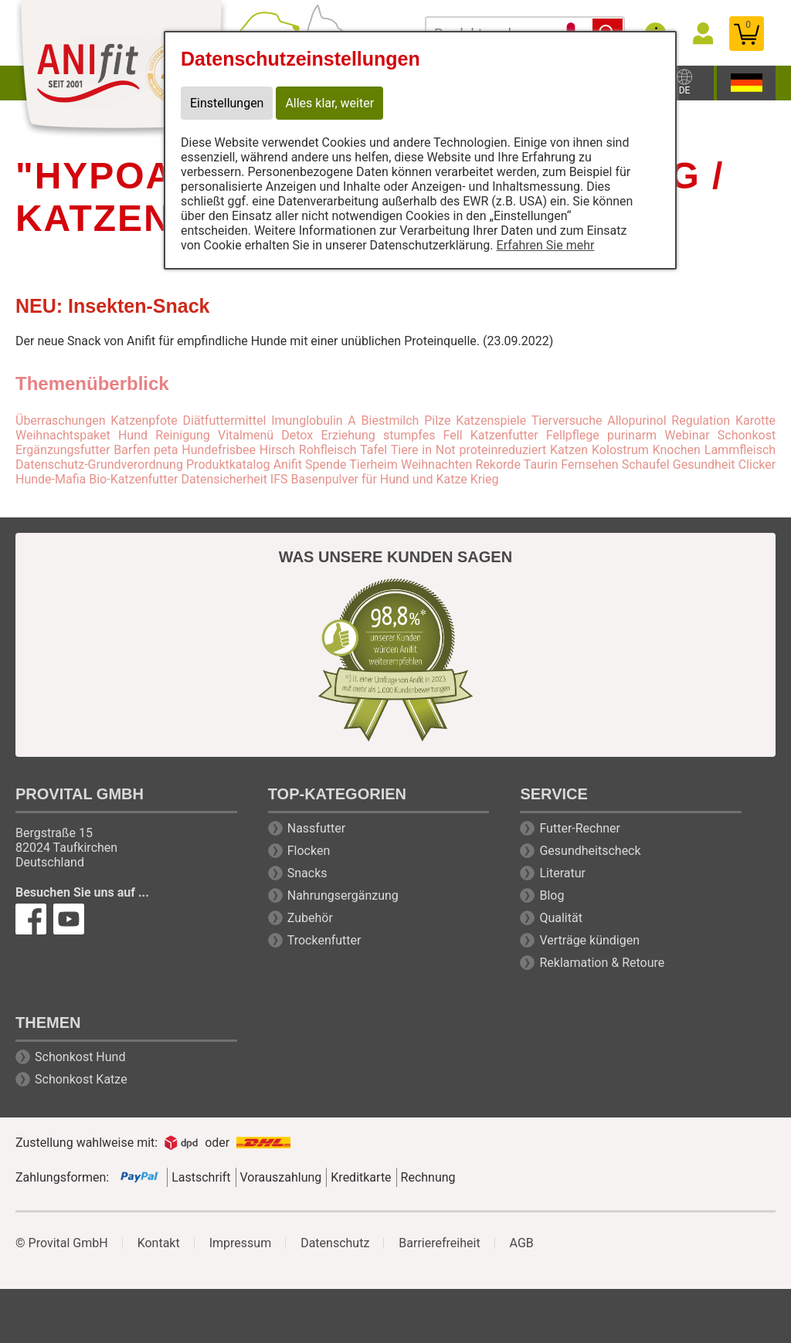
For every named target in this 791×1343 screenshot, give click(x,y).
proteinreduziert (502, 450)
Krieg (484, 479)
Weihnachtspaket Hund (81, 435)
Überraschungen (60, 420)
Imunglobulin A (313, 420)
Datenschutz (334, 1243)
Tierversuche (567, 420)
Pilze (437, 420)
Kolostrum (620, 450)
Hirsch (277, 450)
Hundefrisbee (219, 450)
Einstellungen (227, 103)
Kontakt (158, 1243)
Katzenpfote (144, 420)
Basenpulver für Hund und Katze (379, 479)
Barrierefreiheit (439, 1243)
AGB (522, 1243)
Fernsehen (589, 464)
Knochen (677, 450)
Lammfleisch (740, 450)
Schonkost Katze (81, 1079)
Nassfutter (316, 828)
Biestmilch (390, 420)
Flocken (309, 850)
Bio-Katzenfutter (133, 479)
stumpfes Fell (423, 435)
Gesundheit (704, 464)
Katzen (569, 450)
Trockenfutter (324, 940)
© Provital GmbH (61, 1243)
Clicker (757, 464)
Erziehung (348, 435)
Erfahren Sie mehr (546, 245)
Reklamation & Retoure (601, 962)
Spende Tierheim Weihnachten (388, 464)
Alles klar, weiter (330, 103)
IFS (279, 479)
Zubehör (310, 918)
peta (166, 450)
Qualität (560, 918)
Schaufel (646, 464)
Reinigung (182, 435)
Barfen (132, 450)
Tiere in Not (423, 450)
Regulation (700, 420)
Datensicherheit (223, 479)
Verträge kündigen (589, 940)
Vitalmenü (245, 435)
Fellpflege (572, 435)
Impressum (240, 1243)
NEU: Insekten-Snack (112, 306)
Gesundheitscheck (589, 850)
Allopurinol (636, 420)
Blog (551, 895)
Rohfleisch (328, 450)
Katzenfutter (504, 435)
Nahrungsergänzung (343, 895)
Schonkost (747, 435)
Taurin (541, 464)
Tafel (373, 450)
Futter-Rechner (579, 828)
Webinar (686, 435)
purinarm (632, 435)
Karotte (755, 420)
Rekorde (498, 464)
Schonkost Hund (80, 1057)
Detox (297, 435)
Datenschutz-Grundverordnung (99, 464)
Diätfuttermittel (224, 420)
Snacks (307, 873)
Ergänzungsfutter (62, 450)
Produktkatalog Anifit (244, 464)
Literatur (562, 873)
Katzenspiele (491, 420)
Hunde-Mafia (50, 479)
